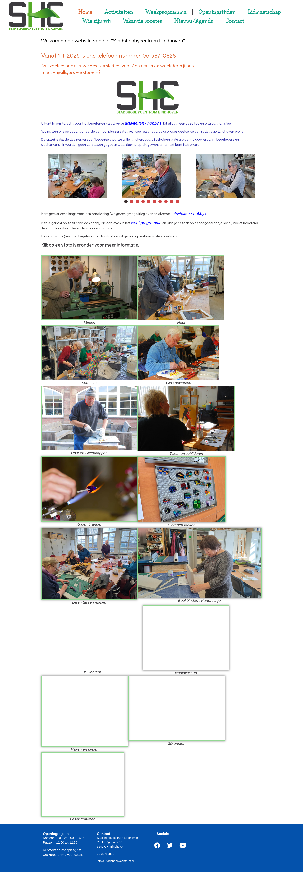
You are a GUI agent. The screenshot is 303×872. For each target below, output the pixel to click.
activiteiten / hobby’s (143, 123)
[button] (126, 201)
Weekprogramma (165, 12)
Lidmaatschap (264, 12)
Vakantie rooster (142, 21)
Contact (234, 21)
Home (85, 12)
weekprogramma (146, 222)
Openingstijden (217, 12)
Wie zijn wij (96, 21)
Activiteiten (119, 12)
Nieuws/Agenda (193, 21)
